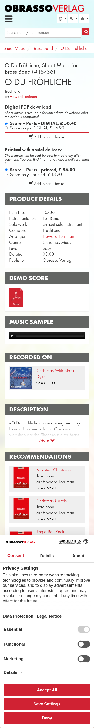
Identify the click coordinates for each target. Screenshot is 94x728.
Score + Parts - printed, (42, 169)
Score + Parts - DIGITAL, (43, 123)
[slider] (50, 336)
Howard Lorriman (23, 96)
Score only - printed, (36, 174)
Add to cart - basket (47, 137)
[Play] (12, 336)
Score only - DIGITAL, (37, 128)
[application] (47, 335)
